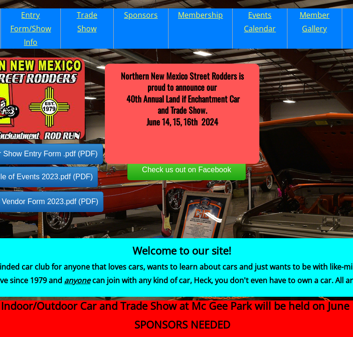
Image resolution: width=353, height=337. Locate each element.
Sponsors (141, 15)
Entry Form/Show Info (30, 28)
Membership (200, 15)
